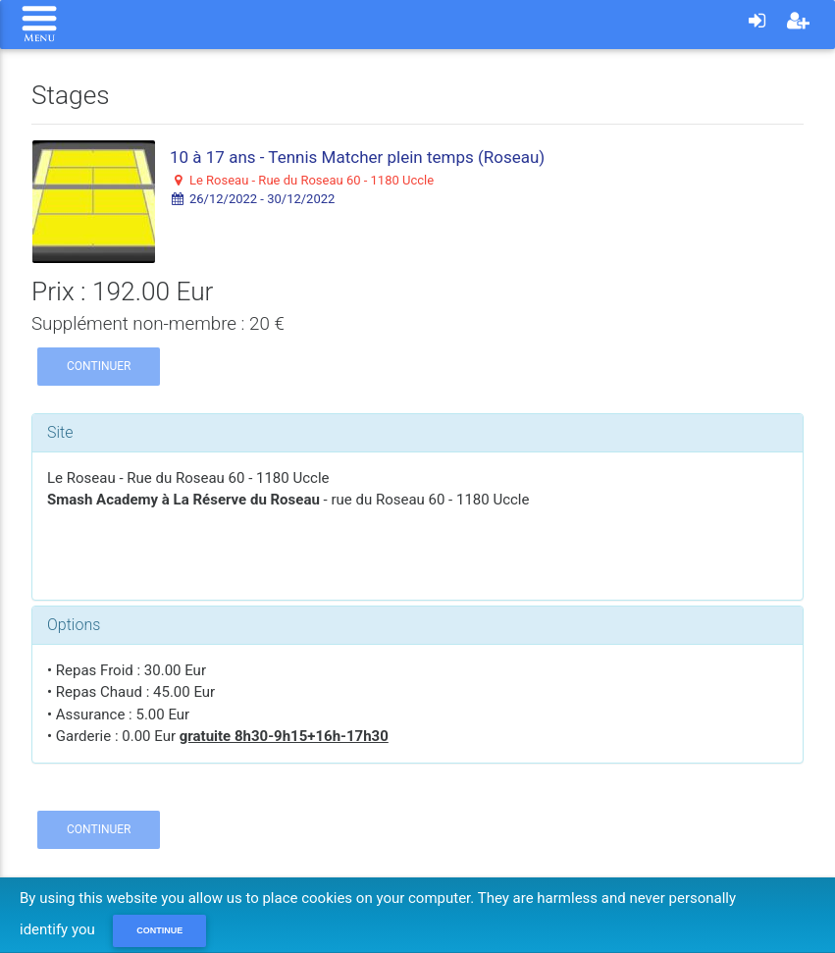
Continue (159, 930)
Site (60, 432)
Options (73, 624)
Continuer (98, 366)
